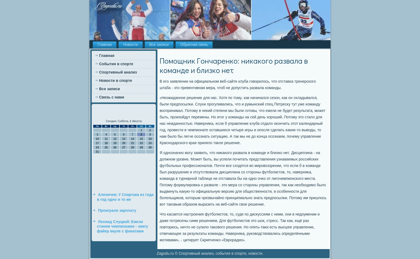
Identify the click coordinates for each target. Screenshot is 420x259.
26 (115, 147)
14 (132, 138)
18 (106, 143)
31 (97, 151)
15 (141, 138)
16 (150, 138)
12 (115, 138)
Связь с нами (111, 97)
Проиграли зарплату (117, 210)
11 (106, 138)
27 (123, 147)
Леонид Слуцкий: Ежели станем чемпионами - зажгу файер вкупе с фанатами (122, 227)
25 (106, 147)
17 (97, 143)
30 (150, 147)
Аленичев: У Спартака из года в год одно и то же (125, 197)
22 (141, 143)
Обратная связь (194, 45)
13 (123, 138)
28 (132, 147)
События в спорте (116, 64)
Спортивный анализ (118, 72)
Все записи (159, 45)
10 (97, 138)
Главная (105, 45)
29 (141, 147)
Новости (130, 45)
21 (132, 143)
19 (115, 143)
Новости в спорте (115, 81)
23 (150, 143)
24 (97, 147)
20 (123, 143)
